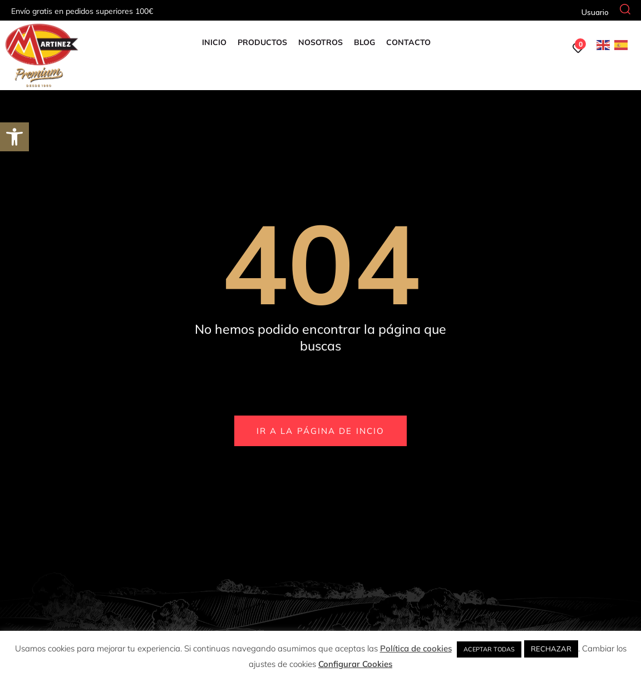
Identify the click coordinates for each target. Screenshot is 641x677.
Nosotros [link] (320, 42)
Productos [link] (262, 42)
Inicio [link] (213, 42)
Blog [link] (363, 42)
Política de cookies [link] (416, 648)
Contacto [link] (408, 42)
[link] (14, 136)
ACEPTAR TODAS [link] (489, 649)
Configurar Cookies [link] (355, 664)
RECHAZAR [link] (551, 648)
